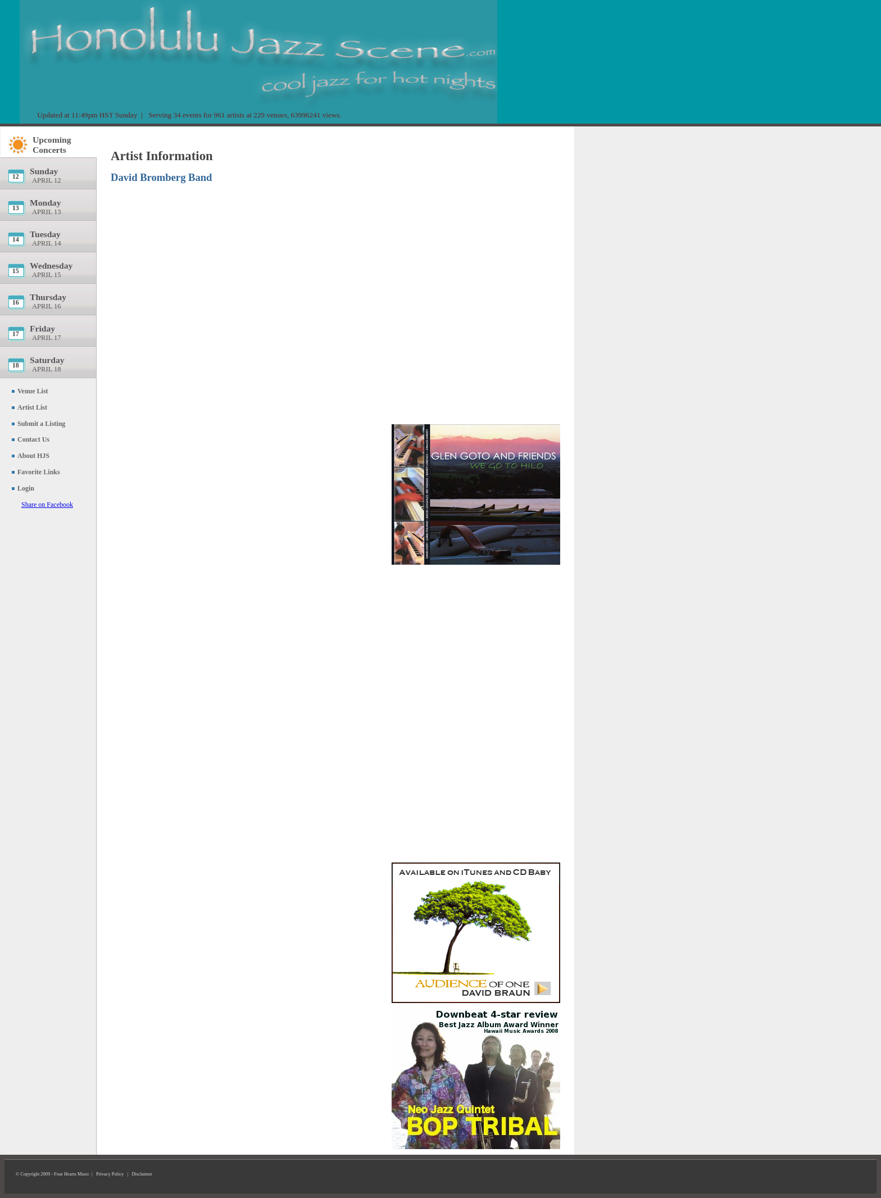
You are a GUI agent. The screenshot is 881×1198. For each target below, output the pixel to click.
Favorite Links (38, 472)
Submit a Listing (41, 424)
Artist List (32, 407)
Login (25, 488)
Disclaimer (141, 1174)
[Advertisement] (476, 199)
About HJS (33, 456)
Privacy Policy (110, 1174)
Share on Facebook (47, 505)
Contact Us (33, 439)
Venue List (32, 391)
